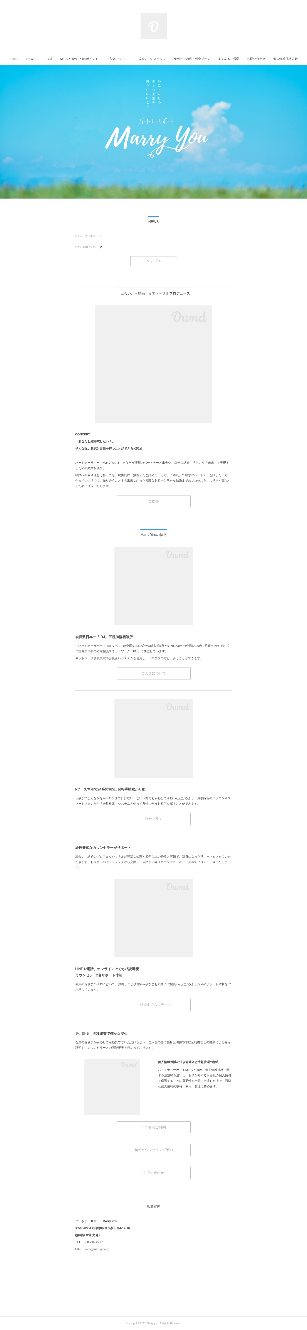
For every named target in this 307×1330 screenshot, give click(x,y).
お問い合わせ (256, 59)
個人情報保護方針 (285, 59)
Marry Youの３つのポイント (79, 59)
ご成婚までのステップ (150, 59)
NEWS (30, 59)
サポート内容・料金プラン (192, 59)
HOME (13, 59)
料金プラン (153, 819)
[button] (13, 58)
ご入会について (116, 59)
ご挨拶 (47, 59)
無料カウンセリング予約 (153, 1150)
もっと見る (153, 261)
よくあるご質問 (228, 59)
